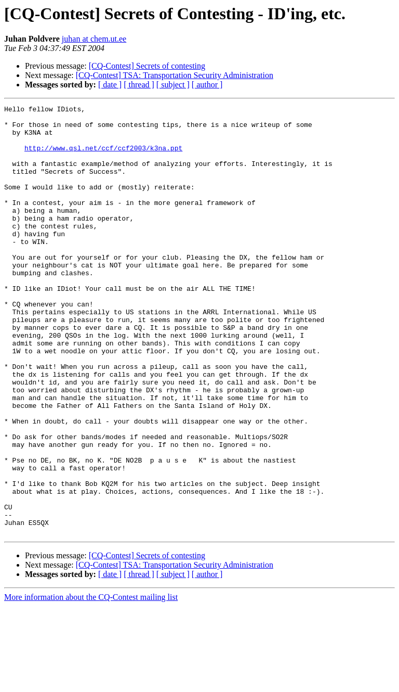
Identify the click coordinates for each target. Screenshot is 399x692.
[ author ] (207, 84)
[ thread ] (139, 84)
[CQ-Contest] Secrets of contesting (147, 65)
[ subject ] (173, 84)
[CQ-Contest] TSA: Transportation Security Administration (174, 75)
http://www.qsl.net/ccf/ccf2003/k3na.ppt (103, 157)
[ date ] (110, 84)
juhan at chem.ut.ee (94, 38)
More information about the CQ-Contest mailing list (91, 682)
